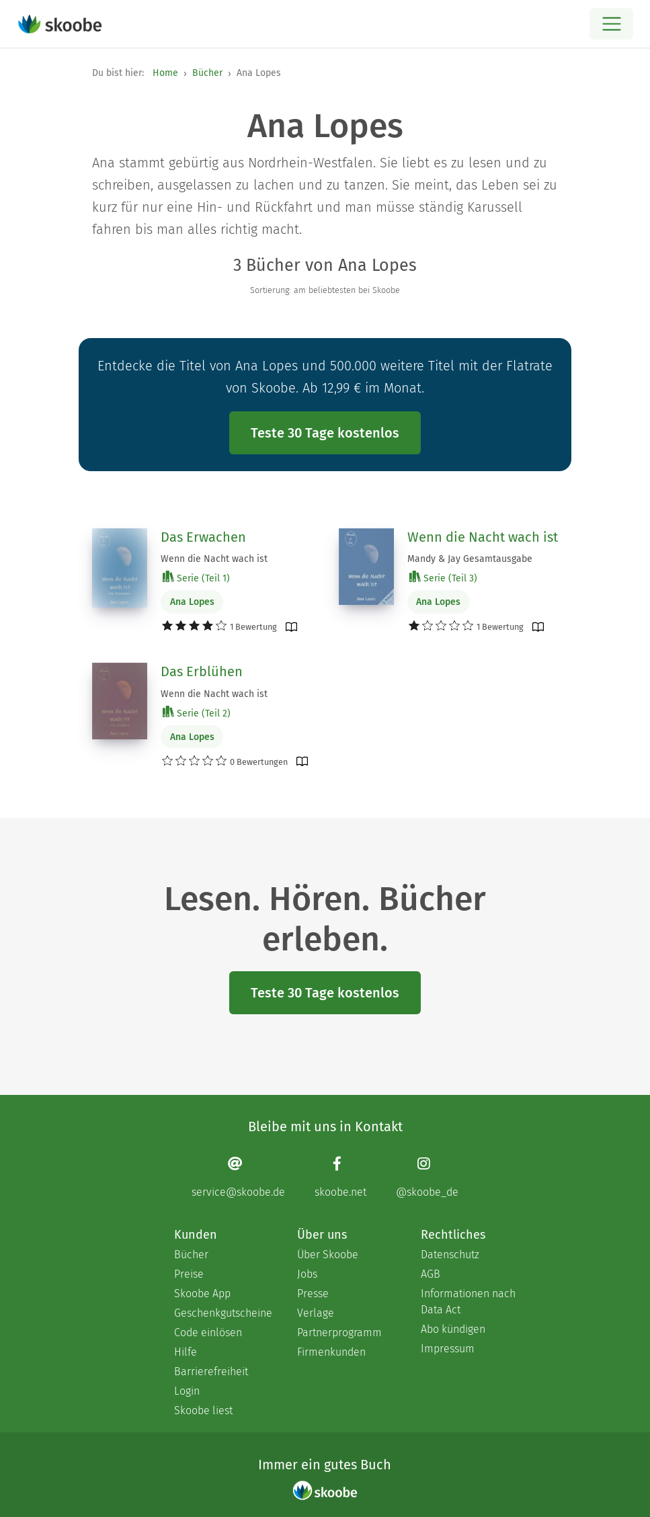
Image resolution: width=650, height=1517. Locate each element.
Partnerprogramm (339, 1332)
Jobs (307, 1274)
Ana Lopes (192, 602)
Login (187, 1391)
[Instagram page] (427, 1176)
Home (165, 73)
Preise (189, 1274)
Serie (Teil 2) (197, 712)
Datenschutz (450, 1254)
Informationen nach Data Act (468, 1301)
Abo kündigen (453, 1329)
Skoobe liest (203, 1410)
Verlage (315, 1313)
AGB (430, 1274)
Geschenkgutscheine (222, 1313)
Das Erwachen (203, 537)
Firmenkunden (331, 1352)
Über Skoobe (327, 1254)
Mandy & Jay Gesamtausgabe (469, 559)
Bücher (207, 73)
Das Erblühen (202, 671)
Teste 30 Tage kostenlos (325, 433)
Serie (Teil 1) (196, 577)
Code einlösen (208, 1332)
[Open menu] (611, 24)
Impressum (448, 1348)
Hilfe (185, 1352)
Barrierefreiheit (211, 1371)
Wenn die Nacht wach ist (214, 559)
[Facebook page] (340, 1176)
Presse (313, 1293)
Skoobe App (202, 1293)
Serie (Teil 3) (443, 577)
